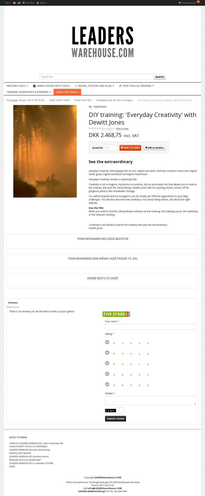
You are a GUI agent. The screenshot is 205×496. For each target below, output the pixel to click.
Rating (108, 333)
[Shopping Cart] (189, 3)
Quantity (98, 147)
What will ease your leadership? (25, 459)
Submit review (115, 418)
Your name (111, 321)
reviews (108, 128)
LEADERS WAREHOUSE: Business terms (29, 456)
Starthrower (100, 106)
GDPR (12, 466)
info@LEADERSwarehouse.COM (105, 488)
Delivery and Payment (20, 453)
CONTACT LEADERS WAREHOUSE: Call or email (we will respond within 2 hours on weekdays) (36, 445)
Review (109, 393)
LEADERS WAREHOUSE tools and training (29, 449)
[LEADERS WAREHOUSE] (102, 41)
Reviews (13, 302)
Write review (122, 128)
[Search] (160, 77)
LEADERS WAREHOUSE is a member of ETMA (31, 463)
